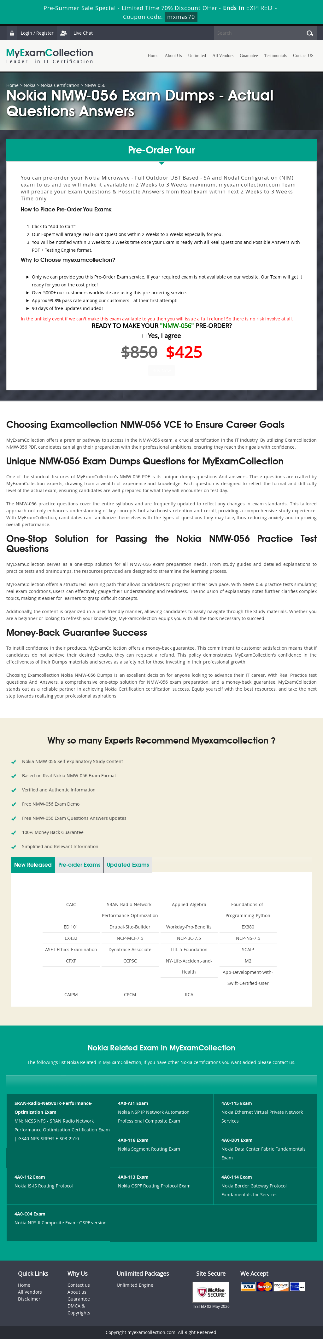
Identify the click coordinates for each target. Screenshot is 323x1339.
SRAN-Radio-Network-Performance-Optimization (130, 909)
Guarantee (249, 55)
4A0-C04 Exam (30, 1214)
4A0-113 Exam (133, 1177)
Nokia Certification (60, 85)
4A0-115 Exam (236, 1103)
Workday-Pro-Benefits (189, 927)
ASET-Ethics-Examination (71, 949)
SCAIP (248, 949)
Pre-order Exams (79, 865)
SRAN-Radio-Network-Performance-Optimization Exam (53, 1107)
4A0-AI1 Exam (133, 1103)
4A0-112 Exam (30, 1177)
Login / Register (30, 33)
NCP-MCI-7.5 (130, 938)
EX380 (248, 927)
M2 (248, 961)
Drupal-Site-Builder (129, 927)
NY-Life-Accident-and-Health (189, 966)
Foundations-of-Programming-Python (248, 909)
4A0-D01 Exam (237, 1140)
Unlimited (197, 55)
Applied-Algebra (189, 904)
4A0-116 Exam (133, 1140)
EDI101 (71, 927)
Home (153, 55)
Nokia (30, 85)
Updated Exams (128, 865)
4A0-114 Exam (236, 1177)
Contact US (303, 55)
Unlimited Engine (135, 1285)
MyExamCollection (49, 56)
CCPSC (130, 961)
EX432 (71, 938)
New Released (33, 865)
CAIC (71, 904)
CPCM (130, 994)
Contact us (79, 1285)
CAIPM (71, 994)
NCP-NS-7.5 (248, 938)
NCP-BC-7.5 (189, 938)
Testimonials (275, 55)
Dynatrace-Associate (130, 949)
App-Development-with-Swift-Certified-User (248, 977)
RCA (189, 994)
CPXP (71, 961)
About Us (173, 55)
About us (77, 1292)
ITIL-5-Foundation (189, 949)
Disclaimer (29, 1299)
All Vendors (222, 55)
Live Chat (75, 33)
